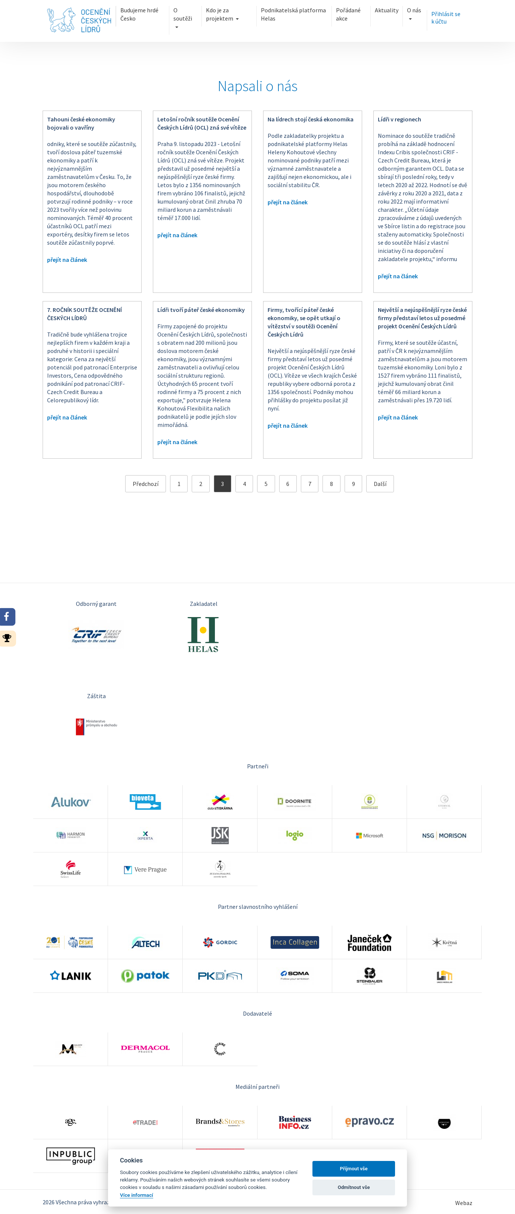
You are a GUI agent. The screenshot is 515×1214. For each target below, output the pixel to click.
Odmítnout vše (354, 1187)
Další (380, 483)
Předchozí (145, 483)
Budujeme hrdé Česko (139, 14)
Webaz (463, 1203)
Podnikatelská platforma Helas (293, 14)
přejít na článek (67, 259)
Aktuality (386, 10)
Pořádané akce (348, 14)
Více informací (136, 1195)
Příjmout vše (354, 1168)
